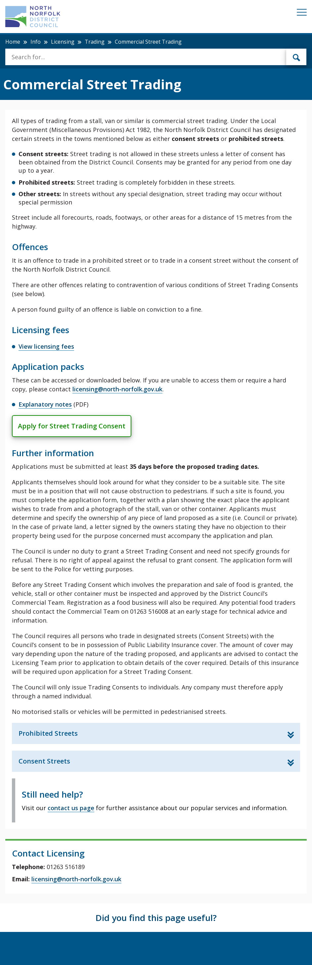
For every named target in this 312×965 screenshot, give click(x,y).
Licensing (62, 41)
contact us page (71, 808)
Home (12, 41)
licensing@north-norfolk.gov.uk (117, 389)
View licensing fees (46, 346)
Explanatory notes (45, 404)
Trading (95, 41)
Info (35, 41)
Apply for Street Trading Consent (71, 425)
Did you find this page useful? (156, 918)
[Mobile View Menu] (302, 13)
